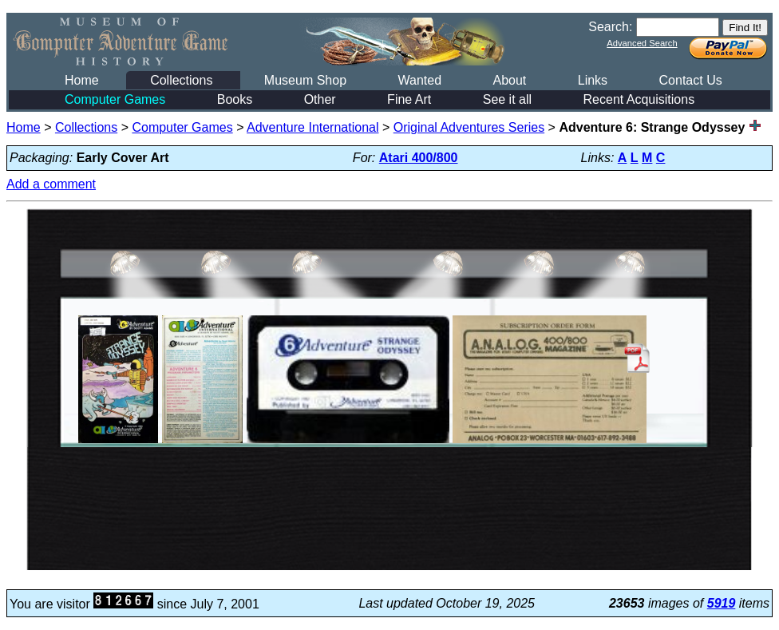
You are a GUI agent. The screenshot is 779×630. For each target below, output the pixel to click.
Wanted (419, 80)
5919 (721, 603)
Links (592, 80)
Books (234, 99)
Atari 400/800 (418, 157)
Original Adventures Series (468, 127)
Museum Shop (305, 80)
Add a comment (51, 184)
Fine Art (409, 99)
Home (82, 80)
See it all (507, 99)
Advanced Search (642, 43)
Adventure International (312, 127)
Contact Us (690, 80)
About (509, 80)
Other (320, 99)
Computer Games (115, 99)
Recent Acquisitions (639, 99)
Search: (610, 27)
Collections (181, 80)
